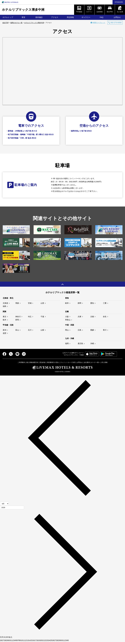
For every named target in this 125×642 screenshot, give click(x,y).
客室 (23, 17)
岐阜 (67, 303)
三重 (104, 303)
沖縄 (92, 343)
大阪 (67, 317)
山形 (42, 303)
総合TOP (6, 23)
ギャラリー (86, 17)
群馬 (17, 320)
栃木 (4, 320)
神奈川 (18, 317)
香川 (104, 330)
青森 (17, 303)
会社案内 (87, 362)
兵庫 (79, 317)
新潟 (4, 330)
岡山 (67, 330)
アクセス (54, 17)
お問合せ (117, 17)
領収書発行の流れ (53, 362)
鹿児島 (80, 343)
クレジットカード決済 (67, 362)
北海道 (5, 303)
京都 (92, 317)
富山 (17, 330)
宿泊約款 (43, 362)
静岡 (79, 303)
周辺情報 (70, 17)
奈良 (104, 317)
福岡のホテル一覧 (16, 23)
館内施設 (39, 17)
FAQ (101, 17)
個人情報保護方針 (32, 362)
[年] (12, 507)
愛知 (92, 303)
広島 (79, 330)
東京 (4, 317)
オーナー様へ (95, 362)
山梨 (42, 330)
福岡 (67, 343)
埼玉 (30, 317)
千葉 (42, 317)
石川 (30, 330)
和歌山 (67, 320)
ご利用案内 (21, 362)
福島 (4, 306)
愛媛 (92, 330)
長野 (4, 333)
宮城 (30, 303)
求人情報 (104, 362)
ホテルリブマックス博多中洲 (23, 9)
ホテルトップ (8, 17)
